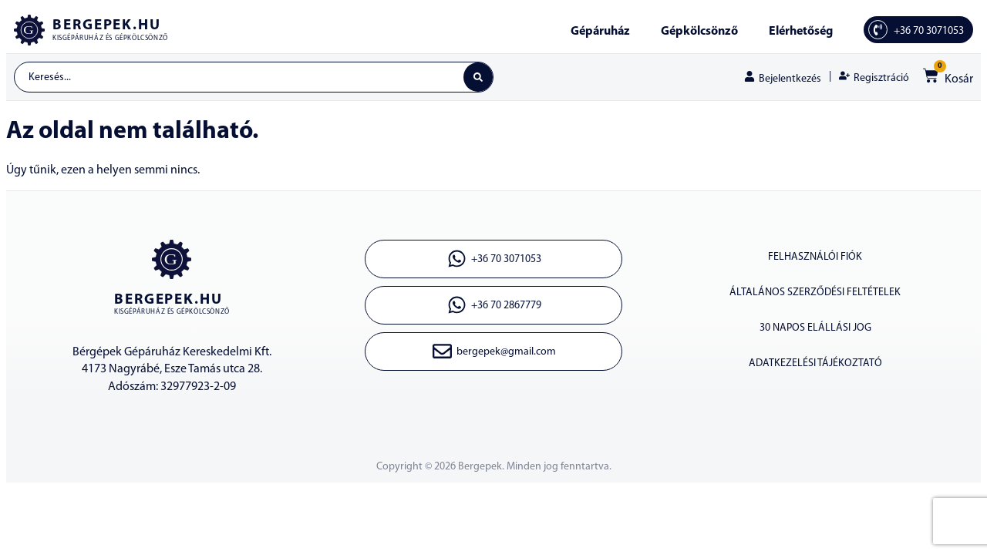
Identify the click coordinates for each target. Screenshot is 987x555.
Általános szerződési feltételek (815, 292)
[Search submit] (478, 77)
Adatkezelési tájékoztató (815, 363)
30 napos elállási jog (815, 328)
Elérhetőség (801, 31)
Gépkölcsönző (699, 31)
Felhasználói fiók (815, 257)
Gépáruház (600, 31)
